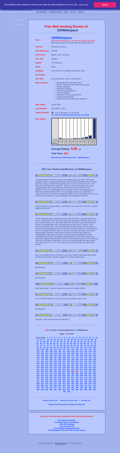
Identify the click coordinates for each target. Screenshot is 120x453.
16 (90, 338)
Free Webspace (41, 12)
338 (68, 382)
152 (51, 356)
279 (55, 374)
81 (64, 346)
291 (46, 376)
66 (74, 344)
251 (55, 370)
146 (85, 354)
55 (37, 344)
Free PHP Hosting (66, 424)
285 (81, 374)
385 (90, 388)
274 (94, 372)
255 (72, 370)
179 (46, 360)
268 (68, 372)
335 (55, 382)
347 (46, 384)
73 (37, 346)
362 (51, 386)
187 (81, 360)
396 (77, 390)
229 (81, 366)
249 (46, 370)
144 (77, 354)
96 (54, 348)
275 (38, 374)
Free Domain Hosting (66, 420)
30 (75, 340)
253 (64, 370)
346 (42, 384)
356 (85, 384)
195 (55, 362)
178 (42, 360)
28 (68, 340)
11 (73, 338)
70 (88, 344)
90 (95, 346)
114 (68, 350)
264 (51, 372)
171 (72, 358)
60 (54, 344)
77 (51, 346)
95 (51, 348)
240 (68, 368)
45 (64, 342)
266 (59, 372)
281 (64, 374)
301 (90, 376)
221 (46, 366)
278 (51, 374)
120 (94, 350)
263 (46, 372)
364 (59, 386)
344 (94, 382)
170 (68, 358)
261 (38, 372)
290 (42, 376)
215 (81, 364)
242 (77, 368)
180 (51, 360)
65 (71, 344)
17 (93, 338)
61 (58, 344)
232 (94, 366)
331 (38, 382)
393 (64, 390)
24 (55, 340)
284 (77, 374)
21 (45, 340)
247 (38, 370)
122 (42, 352)
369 (81, 386)
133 (90, 352)
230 (85, 366)
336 (59, 382)
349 (55, 384)
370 (85, 386)
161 (90, 356)
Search (66, 12)
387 (38, 390)
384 (85, 388)
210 (59, 364)
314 (85, 378)
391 (55, 390)
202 (85, 362)
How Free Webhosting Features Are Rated (72, 115)
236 (51, 368)
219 (38, 366)
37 (37, 342)
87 (85, 346)
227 (72, 366)
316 (94, 378)
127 (64, 352)
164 (42, 358)
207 (46, 364)
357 (90, 384)
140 (59, 354)
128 (68, 352)
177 (38, 360)
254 (68, 370)
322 (59, 380)
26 (62, 340)
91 (37, 348)
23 (51, 340)
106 (94, 348)
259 (90, 370)
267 (64, 372)
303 (38, 378)
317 (38, 380)
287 (90, 374)
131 (81, 352)
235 (46, 368)
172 (77, 358)
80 (61, 346)
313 (81, 378)
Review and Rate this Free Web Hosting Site (67, 404)
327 (81, 380)
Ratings (81, 12)
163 (38, 358)
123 (46, 352)
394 (68, 390)
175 (90, 358)
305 (46, 378)
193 (46, 362)
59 (51, 344)
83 (71, 346)
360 (42, 386)
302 (94, 376)
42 (54, 342)
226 (68, 366)
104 (85, 348)
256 (77, 370)
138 (51, 354)
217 (90, 364)
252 (59, 370)
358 (94, 384)
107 (38, 350)
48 (74, 342)
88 (88, 346)
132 (85, 352)
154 (59, 356)
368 (77, 386)
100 (68, 348)
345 (38, 384)
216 (85, 364)
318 (42, 380)
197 (64, 362)
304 (42, 378)
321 (55, 380)
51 (85, 342)
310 (68, 378)
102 (77, 348)
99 (64, 348)
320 (51, 380)
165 (46, 358)
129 (72, 352)
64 (68, 344)
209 (55, 364)
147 (90, 354)
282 (68, 374)
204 (94, 362)
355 (81, 384)
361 (46, 386)
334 (51, 382)
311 (72, 378)
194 (51, 362)
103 (81, 348)
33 (85, 340)
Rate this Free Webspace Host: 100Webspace (70, 157)
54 (95, 342)
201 (81, 362)
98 (61, 348)
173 (81, 358)
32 (82, 340)
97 (58, 348)
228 (77, 366)
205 (38, 364)
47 (71, 342)
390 (51, 390)
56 (41, 344)
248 (42, 370)
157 (72, 356)
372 (94, 386)
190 (94, 360)
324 (68, 380)
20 (41, 340)
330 (94, 380)
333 (46, 382)
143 (72, 354)
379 (64, 388)
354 (77, 384)
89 (91, 346)
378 (59, 388)
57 (44, 344)
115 (72, 350)
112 (59, 350)
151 (46, 356)
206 (42, 364)
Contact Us (85, 400)
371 (90, 386)
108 (42, 350)
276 (42, 374)
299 (81, 376)
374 (42, 388)
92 (41, 348)
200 (77, 362)
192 (42, 362)
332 (42, 382)
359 (38, 386)
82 (68, 346)
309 (64, 378)
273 (90, 372)
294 (59, 376)
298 (77, 376)
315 (90, 378)
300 (85, 376)
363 (55, 386)
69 (85, 344)
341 (81, 382)
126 (59, 352)
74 (41, 346)
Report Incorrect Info (69, 400)
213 (72, 364)
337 (64, 382)
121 (38, 352)
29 (72, 340)
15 (86, 338)
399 (90, 390)
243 (81, 368)
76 (48, 346)
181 (55, 360)
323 (64, 380)
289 (38, 376)
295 (64, 376)
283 (72, 374)
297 (72, 376)
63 (64, 344)
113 (64, 350)
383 (81, 388)
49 (78, 342)
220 (42, 366)
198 (68, 362)
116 (77, 350)
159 (81, 356)
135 (38, 354)
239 (64, 368)
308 (59, 378)
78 (54, 346)
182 (59, 360)
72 (95, 344)
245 (90, 368)
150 (42, 356)
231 (90, 366)
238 (59, 368)
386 (94, 388)
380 (68, 388)
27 (65, 340)
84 (74, 346)
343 (90, 382)
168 (59, 358)
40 (48, 342)
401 (64, 392)
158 (77, 356)
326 (77, 380)
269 (72, 372)
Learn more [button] (83, 5)
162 (94, 356)
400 (94, 390)
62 (61, 344)
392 (59, 390)
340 (77, 382)
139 (55, 354)
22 (48, 340)
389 (46, 390)
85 (78, 346)
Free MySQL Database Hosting (66, 428)
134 (94, 352)
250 (51, 370)
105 (90, 348)
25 (58, 340)
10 (70, 338)
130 (77, 352)
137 (46, 354)
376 (51, 388)
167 (55, 358)
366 (68, 386)
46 (68, 342)
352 (68, 384)
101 (72, 348)
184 (68, 360)
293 (55, 376)
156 (68, 356)
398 (85, 390)
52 (88, 342)
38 (41, 342)
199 (72, 362)
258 (85, 370)
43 (58, 342)
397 (81, 390)
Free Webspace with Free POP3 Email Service (66, 430)
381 (72, 388)
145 (81, 354)
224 (59, 366)
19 (38, 340)
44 (61, 342)
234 (42, 368)
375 (46, 388)
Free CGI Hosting (67, 426)
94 (48, 348)
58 (48, 344)
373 (38, 388)
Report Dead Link (50, 400)
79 (58, 346)
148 (94, 354)
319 (46, 380)
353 (72, 384)
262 (42, 372)
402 (68, 392)
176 (94, 358)
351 (64, 384)
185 (72, 360)
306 (51, 378)
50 (81, 342)
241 (72, 368)
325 (72, 380)
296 (68, 376)
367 (72, 386)
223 (55, 366)
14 (83, 338)
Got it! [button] (105, 5)
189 (90, 360)
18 (96, 338)
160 (85, 356)
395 (72, 390)
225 (64, 366)
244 (85, 368)
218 (94, 364)
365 (64, 386)
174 (85, 358)
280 (59, 374)
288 (94, 374)
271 (81, 372)
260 (94, 370)
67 (78, 344)
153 (55, 356)
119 (90, 350)
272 (85, 372)
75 (44, 346)
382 (77, 388)
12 (76, 338)
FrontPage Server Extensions (67, 422)
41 (51, 342)
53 (91, 342)
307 (55, 378)
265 (55, 372)
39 (44, 342)
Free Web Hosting (55, 12)
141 (64, 354)
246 (94, 368)
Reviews (73, 12)
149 (38, 356)
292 (51, 376)
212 (68, 364)
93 (44, 348)
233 (38, 368)
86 (81, 346)
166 (51, 358)
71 (91, 344)
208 (51, 364)
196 (59, 362)
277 (46, 374)
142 (68, 354)
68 (81, 344)
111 (55, 350)
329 (90, 380)
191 (38, 362)
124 (51, 352)
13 (80, 338)
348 (51, 384)
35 (92, 340)
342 (85, 382)
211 (64, 364)
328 (85, 380)
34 (88, 340)
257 (81, 370)
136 (42, 354)
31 (78, 340)
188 (85, 360)
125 (55, 352)
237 (55, 368)
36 (95, 340)
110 (51, 350)
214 (77, 364)
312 (77, 378)
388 (42, 390)
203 (90, 362)
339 (72, 382)
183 (64, 360)
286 (85, 374)
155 (64, 356)
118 (85, 350)
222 (51, 366)
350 (59, 384)
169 (64, 358)
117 (81, 350)
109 (46, 350)
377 (55, 388)
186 (77, 360)
